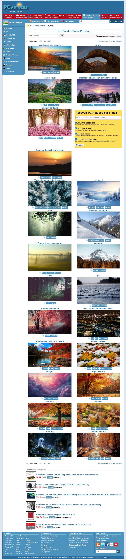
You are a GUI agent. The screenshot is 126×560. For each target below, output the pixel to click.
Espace (8, 68)
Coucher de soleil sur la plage (50, 150)
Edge (17, 540)
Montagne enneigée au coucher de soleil (98, 78)
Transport (9, 65)
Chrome (18, 542)
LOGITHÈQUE (36, 16)
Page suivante (116, 41)
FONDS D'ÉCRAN (91, 16)
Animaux (9, 28)
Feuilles (98, 401)
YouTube (28, 547)
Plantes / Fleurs (12, 55)
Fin (49, 41)
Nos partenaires (58, 557)
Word (26, 536)
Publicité (36, 557)
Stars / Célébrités (12, 61)
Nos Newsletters (53, 21)
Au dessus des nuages (50, 45)
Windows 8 (8, 540)
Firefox (18, 545)
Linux (6, 549)
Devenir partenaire (46, 557)
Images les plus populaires (50, 550)
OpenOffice (28, 540)
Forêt (49, 276)
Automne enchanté (50, 309)
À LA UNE (9, 16)
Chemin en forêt (98, 431)
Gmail (17, 547)
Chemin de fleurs (50, 108)
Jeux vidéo (10, 48)
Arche (98, 45)
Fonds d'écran (16, 23)
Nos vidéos (69, 21)
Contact (67, 557)
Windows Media (30, 554)
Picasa (27, 551)
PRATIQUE (22, 16)
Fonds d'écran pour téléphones (79, 542)
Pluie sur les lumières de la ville (98, 309)
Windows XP (9, 547)
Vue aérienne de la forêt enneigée (50, 180)
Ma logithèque (46, 542)
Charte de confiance (25, 557)
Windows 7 (8, 542)
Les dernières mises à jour (50, 536)
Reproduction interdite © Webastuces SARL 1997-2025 (90, 557)
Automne (50, 401)
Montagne (98, 243)
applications (76, 536)
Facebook (19, 554)
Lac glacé (98, 180)
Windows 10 (9, 538)
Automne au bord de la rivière (50, 341)
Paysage (9, 52)
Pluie (50, 210)
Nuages (50, 371)
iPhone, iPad (20, 538)
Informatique (11, 45)
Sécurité (27, 549)
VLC (6, 551)
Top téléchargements (48, 538)
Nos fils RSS (37, 21)
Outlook (18, 549)
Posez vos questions (102, 538)
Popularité (118, 36)
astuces (83, 536)
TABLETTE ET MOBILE (55, 16)
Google (27, 545)
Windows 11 (9, 536)
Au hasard (10, 71)
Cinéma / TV (10, 38)
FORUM (116, 16)
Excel (27, 538)
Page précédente (104, 41)
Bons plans (72, 547)
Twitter (18, 551)
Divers (8, 42)
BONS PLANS (74, 16)
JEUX (105, 16)
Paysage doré (98, 371)
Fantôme (50, 431)
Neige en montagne (98, 210)
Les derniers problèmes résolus (106, 536)
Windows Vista (9, 545)
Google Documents (31, 542)
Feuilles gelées (98, 341)
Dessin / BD (10, 35)
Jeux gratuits (45, 552)
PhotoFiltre (8, 554)
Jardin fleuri (50, 78)
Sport (8, 58)
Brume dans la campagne (50, 243)
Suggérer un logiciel (48, 540)
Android (18, 536)
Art (7, 32)
